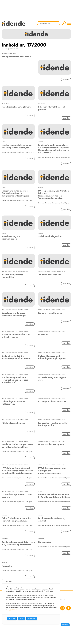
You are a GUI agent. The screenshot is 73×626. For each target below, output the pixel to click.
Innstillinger (65, 624)
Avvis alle (12, 618)
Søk (64, 23)
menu (69, 23)
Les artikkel (66, 80)
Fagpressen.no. (12, 610)
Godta (21, 618)
